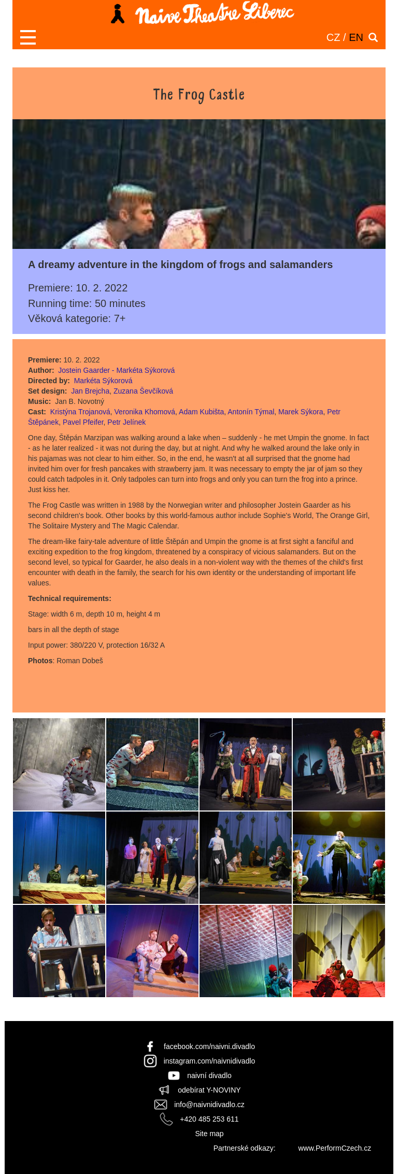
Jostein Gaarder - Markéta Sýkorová (116, 370)
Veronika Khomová (145, 412)
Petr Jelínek (126, 422)
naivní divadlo (209, 1075)
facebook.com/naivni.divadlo (209, 1046)
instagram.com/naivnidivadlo (209, 1061)
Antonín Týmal (251, 412)
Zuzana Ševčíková (143, 391)
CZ (333, 37)
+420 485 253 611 (209, 1119)
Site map (209, 1133)
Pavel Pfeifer (83, 422)
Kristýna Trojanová (80, 412)
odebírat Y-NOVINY (209, 1090)
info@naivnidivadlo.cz (209, 1104)
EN (356, 37)
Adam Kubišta (201, 412)
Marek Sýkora (300, 412)
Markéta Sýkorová (103, 380)
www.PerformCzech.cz (334, 1148)
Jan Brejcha (90, 391)
